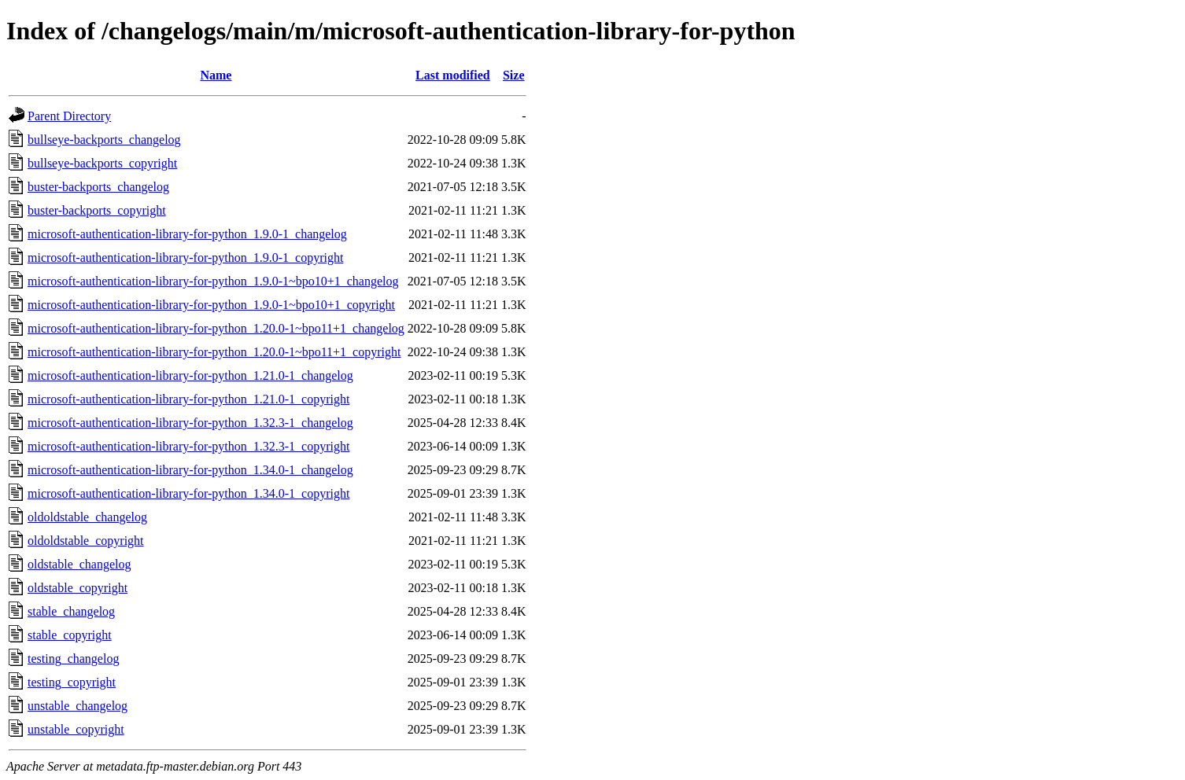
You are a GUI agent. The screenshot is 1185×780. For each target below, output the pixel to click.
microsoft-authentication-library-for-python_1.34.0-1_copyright (188, 493)
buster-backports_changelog (98, 186)
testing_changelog (73, 658)
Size (514, 75)
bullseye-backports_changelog (104, 139)
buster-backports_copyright (97, 210)
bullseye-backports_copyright (102, 163)
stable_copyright (70, 635)
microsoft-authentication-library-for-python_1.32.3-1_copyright (188, 446)
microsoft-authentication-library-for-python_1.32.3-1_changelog (190, 422)
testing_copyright (72, 682)
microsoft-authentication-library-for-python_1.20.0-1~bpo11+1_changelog (216, 328)
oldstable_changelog (79, 564)
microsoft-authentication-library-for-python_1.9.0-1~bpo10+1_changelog (213, 281)
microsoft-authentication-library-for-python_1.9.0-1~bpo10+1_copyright (211, 304)
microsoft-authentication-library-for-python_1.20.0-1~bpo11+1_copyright (214, 352)
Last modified (452, 75)
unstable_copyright (76, 729)
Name (215, 75)
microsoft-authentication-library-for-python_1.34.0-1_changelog (190, 469)
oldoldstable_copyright (86, 540)
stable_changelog (71, 611)
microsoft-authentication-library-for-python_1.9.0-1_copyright (185, 257)
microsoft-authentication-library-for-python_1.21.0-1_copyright (188, 399)
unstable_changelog (77, 705)
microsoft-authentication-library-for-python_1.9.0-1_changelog (187, 234)
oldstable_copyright (77, 587)
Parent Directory (69, 116)
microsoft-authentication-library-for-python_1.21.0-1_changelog (190, 375)
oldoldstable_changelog (87, 517)
